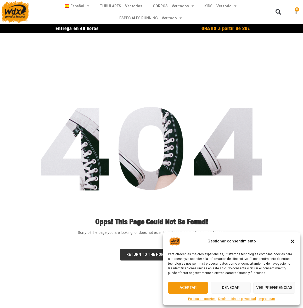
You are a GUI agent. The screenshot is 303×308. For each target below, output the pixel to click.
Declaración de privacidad (237, 299)
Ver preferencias (274, 287)
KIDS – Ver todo (220, 6)
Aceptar (188, 287)
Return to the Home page (151, 254)
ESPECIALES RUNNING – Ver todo (150, 18)
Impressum (267, 299)
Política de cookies (202, 299)
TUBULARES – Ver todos (121, 6)
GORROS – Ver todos (173, 6)
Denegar (231, 287)
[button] (292, 241)
